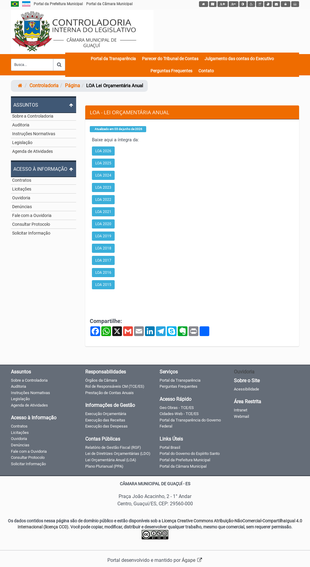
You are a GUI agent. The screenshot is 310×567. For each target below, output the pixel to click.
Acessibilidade (246, 389)
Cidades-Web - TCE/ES (179, 413)
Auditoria (20, 124)
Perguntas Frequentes (171, 70)
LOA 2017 (103, 260)
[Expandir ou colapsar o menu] (43, 104)
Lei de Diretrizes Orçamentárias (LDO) (117, 453)
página (72, 85)
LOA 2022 (103, 200)
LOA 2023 (103, 187)
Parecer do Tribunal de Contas (170, 58)
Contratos (21, 180)
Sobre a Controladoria (32, 116)
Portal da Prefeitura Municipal (58, 4)
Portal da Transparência (113, 58)
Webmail (241, 416)
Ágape (192, 560)
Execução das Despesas (106, 426)
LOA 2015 (103, 285)
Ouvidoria (21, 197)
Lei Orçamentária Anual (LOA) (110, 460)
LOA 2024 (103, 175)
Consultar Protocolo (31, 224)
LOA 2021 (103, 212)
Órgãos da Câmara (101, 380)
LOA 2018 (103, 248)
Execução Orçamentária (105, 413)
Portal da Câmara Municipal (109, 4)
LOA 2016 (103, 272)
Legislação (22, 142)
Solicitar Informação (31, 233)
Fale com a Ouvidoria (32, 215)
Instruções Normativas (33, 133)
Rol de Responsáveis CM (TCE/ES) (114, 386)
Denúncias (22, 206)
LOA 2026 (103, 151)
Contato (206, 70)
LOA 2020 (103, 224)
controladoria (44, 85)
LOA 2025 (103, 163)
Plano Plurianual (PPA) (104, 466)
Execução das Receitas (105, 420)
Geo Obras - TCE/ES (177, 407)
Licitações (21, 189)
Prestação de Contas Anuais (109, 392)
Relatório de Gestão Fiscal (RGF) (113, 447)
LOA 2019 (103, 236)
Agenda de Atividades (32, 151)
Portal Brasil (170, 447)
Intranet (240, 410)
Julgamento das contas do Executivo (239, 58)
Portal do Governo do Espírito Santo (190, 453)
